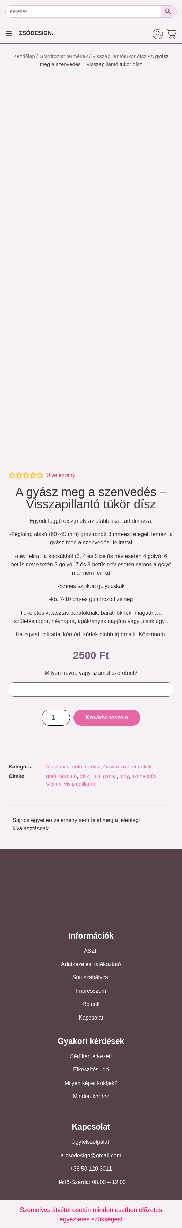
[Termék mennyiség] (55, 718)
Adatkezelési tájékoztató (91, 964)
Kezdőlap (24, 56)
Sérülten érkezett (91, 1056)
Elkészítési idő (91, 1069)
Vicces (53, 784)
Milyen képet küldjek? (91, 1083)
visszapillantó (79, 784)
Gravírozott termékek (63, 56)
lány (124, 776)
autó (51, 776)
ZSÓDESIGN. (36, 33)
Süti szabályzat (91, 977)
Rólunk (91, 1004)
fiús (96, 776)
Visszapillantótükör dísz (119, 56)
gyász (109, 776)
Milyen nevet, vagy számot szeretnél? (91, 673)
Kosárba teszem (107, 717)
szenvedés (144, 776)
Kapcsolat (91, 1018)
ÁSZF (91, 951)
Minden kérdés (91, 1096)
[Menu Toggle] (8, 33)
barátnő (68, 776)
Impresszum (91, 991)
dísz (84, 776)
